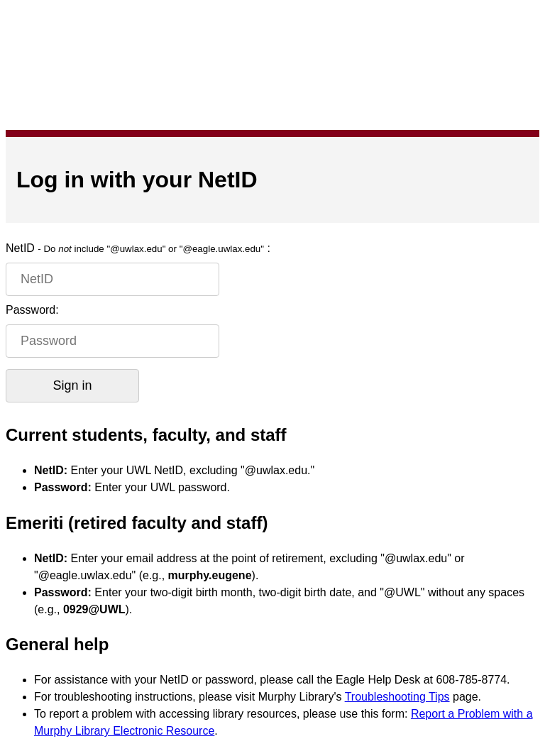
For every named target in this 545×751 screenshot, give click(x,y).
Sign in (72, 385)
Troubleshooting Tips (397, 697)
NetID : (138, 248)
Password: (32, 310)
